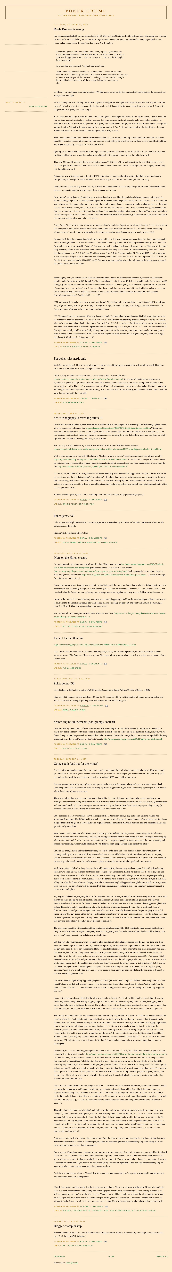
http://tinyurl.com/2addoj (65, 459)
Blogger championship (68, 1226)
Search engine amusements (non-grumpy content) (84, 721)
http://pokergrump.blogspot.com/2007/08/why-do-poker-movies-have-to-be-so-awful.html (126, 1054)
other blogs (78, 626)
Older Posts (162, 1256)
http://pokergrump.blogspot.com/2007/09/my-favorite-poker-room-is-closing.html (91, 571)
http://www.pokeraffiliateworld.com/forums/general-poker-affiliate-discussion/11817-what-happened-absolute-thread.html (107, 449)
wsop (83, 710)
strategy (95, 347)
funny (66, 542)
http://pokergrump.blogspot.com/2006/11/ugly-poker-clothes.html (133, 739)
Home (111, 1256)
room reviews (94, 626)
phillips (74, 710)
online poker (70, 504)
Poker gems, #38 (64, 683)
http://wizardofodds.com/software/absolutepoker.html (103, 459)
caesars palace (81, 1211)
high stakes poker (97, 542)
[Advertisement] (16, 30)
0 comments (95, 398)
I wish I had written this (68, 638)
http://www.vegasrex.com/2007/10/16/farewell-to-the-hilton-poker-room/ (114, 574)
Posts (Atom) (72, 1262)
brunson (77, 347)
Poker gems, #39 (64, 515)
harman (81, 542)
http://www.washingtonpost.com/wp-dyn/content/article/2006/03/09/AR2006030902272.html (95, 644)
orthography (86, 504)
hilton (66, 626)
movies (144, 1211)
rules (80, 402)
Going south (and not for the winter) (76, 763)
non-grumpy (69, 402)
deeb (105, 1211)
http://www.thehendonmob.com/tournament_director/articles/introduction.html (88, 379)
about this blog (71, 748)
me (64, 1245)
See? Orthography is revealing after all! (78, 418)
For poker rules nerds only (70, 358)
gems (73, 542)
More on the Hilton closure (70, 557)
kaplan (113, 542)
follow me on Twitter (38, 106)
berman (67, 347)
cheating (97, 1211)
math (86, 347)
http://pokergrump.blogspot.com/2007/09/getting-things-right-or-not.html (118, 428)
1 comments (95, 342)
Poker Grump (86, 10)
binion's (67, 1211)
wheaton (88, 1245)
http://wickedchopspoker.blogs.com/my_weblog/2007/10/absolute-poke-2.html (92, 466)
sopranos (75, 668)
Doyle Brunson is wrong (69, 29)
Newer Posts (59, 1256)
